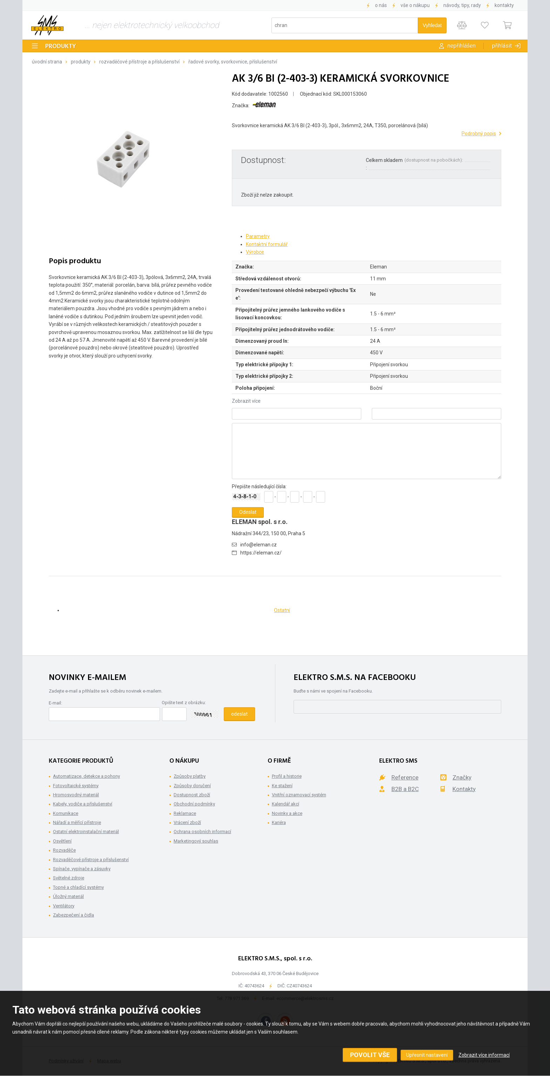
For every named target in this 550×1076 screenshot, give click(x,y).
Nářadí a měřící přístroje (77, 822)
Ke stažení (282, 785)
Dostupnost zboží (192, 794)
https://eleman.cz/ (261, 553)
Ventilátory (63, 905)
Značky (461, 777)
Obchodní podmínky (194, 803)
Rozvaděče (64, 850)
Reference (404, 777)
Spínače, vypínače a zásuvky (81, 868)
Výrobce (255, 252)
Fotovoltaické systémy (76, 785)
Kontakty (504, 5)
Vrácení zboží (187, 822)
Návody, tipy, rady (462, 5)
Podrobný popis (479, 133)
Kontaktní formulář (267, 244)
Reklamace (185, 813)
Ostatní (282, 610)
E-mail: (55, 703)
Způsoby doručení (192, 785)
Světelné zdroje (68, 877)
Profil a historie (287, 776)
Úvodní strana (47, 61)
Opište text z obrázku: (184, 702)
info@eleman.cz (258, 544)
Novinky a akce (287, 813)
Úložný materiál (68, 896)
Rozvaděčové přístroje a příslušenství (139, 61)
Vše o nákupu (415, 5)
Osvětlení (62, 841)
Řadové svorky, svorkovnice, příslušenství (232, 61)
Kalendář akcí (285, 803)
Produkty (60, 46)
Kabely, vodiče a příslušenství (82, 803)
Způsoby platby (190, 776)
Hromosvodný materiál (76, 794)
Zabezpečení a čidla (73, 915)
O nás (381, 5)
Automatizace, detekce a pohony (86, 776)
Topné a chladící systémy (78, 887)
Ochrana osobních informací (202, 831)
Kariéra (279, 822)
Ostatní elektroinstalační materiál (86, 831)
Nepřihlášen (462, 45)
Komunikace (65, 813)
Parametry (258, 236)
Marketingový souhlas (196, 841)
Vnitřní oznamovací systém (299, 794)
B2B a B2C (405, 788)
